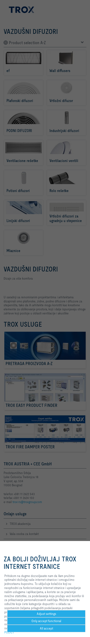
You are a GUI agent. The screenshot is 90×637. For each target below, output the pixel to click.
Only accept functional (46, 621)
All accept (46, 628)
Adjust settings (46, 614)
